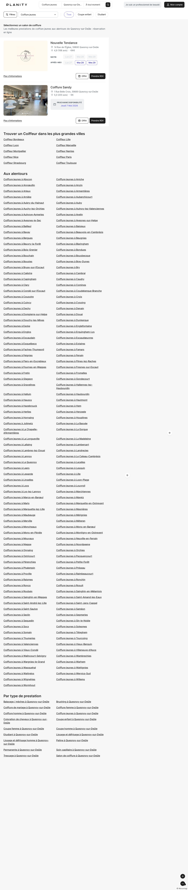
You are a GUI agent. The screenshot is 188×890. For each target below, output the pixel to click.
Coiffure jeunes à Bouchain (19, 255)
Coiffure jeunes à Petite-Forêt (72, 561)
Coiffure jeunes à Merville (18, 520)
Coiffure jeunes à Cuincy (17, 302)
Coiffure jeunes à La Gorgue (72, 429)
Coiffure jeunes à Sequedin (19, 620)
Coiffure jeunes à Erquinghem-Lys (75, 331)
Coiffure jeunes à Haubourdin (72, 394)
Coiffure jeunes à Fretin (17, 372)
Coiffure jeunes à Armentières (73, 191)
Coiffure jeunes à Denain (70, 308)
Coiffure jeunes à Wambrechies (73, 655)
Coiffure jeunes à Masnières (72, 509)
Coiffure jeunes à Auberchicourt (74, 196)
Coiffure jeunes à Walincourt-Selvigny (25, 655)
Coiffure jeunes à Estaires (70, 343)
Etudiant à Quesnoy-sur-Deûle (21, 734)
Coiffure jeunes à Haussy (18, 399)
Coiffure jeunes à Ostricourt (19, 556)
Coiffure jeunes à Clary (16, 284)
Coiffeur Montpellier (15, 151)
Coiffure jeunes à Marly (17, 503)
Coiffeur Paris (64, 157)
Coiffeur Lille (63, 139)
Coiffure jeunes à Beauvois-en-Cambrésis (79, 232)
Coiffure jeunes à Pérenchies (20, 561)
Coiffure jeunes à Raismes (18, 579)
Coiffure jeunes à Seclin (17, 614)
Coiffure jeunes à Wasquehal (20, 667)
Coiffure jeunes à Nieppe (17, 544)
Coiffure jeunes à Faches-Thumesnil (24, 349)
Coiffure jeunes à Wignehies (19, 679)
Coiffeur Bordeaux (14, 139)
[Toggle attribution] (185, 887)
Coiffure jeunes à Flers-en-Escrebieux (25, 361)
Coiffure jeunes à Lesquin (70, 468)
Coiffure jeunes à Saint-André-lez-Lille (25, 603)
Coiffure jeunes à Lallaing (18, 444)
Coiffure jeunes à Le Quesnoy (20, 462)
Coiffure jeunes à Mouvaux (19, 538)
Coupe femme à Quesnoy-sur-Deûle (24, 728)
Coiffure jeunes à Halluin (17, 394)
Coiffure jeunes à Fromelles (71, 372)
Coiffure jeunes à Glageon (18, 378)
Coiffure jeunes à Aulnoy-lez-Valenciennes (80, 208)
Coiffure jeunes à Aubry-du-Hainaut (24, 202)
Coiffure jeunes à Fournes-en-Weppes (25, 367)
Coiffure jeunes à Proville (18, 573)
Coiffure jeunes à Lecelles (70, 462)
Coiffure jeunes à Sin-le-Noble (73, 620)
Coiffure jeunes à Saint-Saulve (21, 608)
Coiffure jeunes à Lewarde (18, 473)
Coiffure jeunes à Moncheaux (20, 526)
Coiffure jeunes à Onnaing (18, 550)
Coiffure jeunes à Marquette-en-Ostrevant (80, 503)
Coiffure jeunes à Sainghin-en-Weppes (25, 597)
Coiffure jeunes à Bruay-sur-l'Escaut (24, 267)
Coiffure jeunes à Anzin (69, 185)
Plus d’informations (13, 76)
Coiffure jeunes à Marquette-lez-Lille (24, 509)
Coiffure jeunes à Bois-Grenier (20, 249)
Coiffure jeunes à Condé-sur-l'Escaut (24, 290)
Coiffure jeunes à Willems (70, 679)
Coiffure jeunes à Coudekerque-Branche (79, 290)
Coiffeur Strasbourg (15, 162)
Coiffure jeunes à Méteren (70, 520)
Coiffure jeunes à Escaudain (19, 337)
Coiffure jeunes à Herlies (17, 411)
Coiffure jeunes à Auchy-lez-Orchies (24, 208)
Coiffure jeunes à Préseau (70, 567)
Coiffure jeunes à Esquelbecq (20, 343)
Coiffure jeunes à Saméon (70, 608)
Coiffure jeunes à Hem (68, 405)
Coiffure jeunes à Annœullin (19, 185)
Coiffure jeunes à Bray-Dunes (72, 261)
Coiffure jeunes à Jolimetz (18, 423)
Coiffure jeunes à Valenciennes (21, 644)
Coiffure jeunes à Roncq (17, 585)
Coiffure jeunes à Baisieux (70, 226)
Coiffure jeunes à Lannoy (18, 456)
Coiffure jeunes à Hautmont (71, 399)
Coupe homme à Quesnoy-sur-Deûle (76, 728)
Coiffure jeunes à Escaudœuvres (74, 337)
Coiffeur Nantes (65, 151)
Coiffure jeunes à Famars (70, 349)
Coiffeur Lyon (11, 145)
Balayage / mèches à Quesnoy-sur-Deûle (26, 701)
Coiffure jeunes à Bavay (17, 232)
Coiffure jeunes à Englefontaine (74, 326)
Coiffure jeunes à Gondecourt (73, 378)
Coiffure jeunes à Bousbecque (73, 255)
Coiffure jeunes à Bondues (71, 249)
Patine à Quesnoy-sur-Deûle (72, 740)
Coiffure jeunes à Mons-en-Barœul (75, 526)
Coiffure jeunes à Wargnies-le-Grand (24, 661)
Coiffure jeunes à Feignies (18, 355)
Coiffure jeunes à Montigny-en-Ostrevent (79, 532)
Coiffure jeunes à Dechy (17, 308)
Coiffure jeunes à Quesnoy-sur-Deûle (77, 713)
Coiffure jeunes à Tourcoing (72, 638)
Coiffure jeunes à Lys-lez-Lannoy (22, 491)
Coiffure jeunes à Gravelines (19, 384)
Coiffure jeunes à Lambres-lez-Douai (24, 450)
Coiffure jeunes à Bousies (18, 261)
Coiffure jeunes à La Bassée (71, 423)
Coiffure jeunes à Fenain (69, 355)
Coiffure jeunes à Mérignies (71, 515)
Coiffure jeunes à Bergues (18, 238)
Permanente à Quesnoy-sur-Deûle (23, 749)
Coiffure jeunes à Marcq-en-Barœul (23, 497)
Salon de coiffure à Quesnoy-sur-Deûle (78, 755)
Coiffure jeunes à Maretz (70, 497)
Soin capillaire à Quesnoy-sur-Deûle (76, 749)
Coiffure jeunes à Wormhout (19, 685)
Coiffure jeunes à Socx (16, 626)
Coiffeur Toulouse (66, 162)
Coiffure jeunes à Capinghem (20, 279)
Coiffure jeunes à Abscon (18, 179)
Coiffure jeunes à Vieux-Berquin (74, 644)
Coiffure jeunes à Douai (69, 314)
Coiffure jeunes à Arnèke (17, 196)
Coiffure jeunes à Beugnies (71, 238)
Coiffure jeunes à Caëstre (18, 273)
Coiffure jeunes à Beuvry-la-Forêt (22, 243)
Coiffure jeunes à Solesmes (71, 626)
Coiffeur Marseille (66, 145)
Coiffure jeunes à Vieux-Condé (21, 649)
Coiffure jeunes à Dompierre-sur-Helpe (25, 314)
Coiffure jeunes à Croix (69, 296)
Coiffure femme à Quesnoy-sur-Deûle (77, 707)
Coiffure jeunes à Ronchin (70, 579)
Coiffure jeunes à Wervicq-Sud (73, 673)
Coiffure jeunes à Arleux (17, 191)
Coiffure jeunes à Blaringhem (72, 243)
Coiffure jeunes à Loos (16, 485)
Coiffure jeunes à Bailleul (17, 226)
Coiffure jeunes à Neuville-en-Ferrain (77, 538)
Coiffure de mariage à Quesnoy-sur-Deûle (27, 707)
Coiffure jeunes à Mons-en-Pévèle (23, 532)
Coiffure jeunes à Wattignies (72, 667)
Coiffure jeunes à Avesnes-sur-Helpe (77, 220)
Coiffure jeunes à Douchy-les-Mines (24, 320)
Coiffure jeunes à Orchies (70, 550)
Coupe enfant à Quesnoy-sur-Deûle (76, 719)
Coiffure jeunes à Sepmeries (72, 614)
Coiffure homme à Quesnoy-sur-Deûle (25, 713)
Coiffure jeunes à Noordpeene (73, 544)
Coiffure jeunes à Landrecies (72, 450)
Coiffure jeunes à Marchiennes (73, 491)
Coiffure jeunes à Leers (17, 468)
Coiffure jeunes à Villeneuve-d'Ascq (76, 649)
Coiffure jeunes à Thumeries (19, 638)
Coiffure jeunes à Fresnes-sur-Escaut (77, 367)
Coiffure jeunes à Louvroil (70, 485)
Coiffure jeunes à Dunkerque (72, 320)
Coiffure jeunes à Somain (18, 632)
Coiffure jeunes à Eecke (17, 326)
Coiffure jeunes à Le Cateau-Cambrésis (78, 456)
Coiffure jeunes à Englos (17, 331)
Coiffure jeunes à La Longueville (22, 438)
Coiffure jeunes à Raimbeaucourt (74, 573)
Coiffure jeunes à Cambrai (70, 273)
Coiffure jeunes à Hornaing (19, 417)
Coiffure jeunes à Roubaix (18, 591)
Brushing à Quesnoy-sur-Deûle (73, 701)
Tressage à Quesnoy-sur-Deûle (21, 755)
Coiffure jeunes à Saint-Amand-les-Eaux (79, 597)
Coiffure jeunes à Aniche (70, 179)
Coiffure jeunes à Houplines (72, 417)
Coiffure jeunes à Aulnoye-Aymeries (24, 214)
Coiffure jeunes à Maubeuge (19, 515)
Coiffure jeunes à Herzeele (71, 411)
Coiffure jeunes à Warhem (70, 661)
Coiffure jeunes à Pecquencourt (74, 556)
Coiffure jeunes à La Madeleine (73, 438)
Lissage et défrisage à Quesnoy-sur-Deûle (80, 734)
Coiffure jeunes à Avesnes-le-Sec (22, 220)
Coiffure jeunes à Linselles (18, 479)
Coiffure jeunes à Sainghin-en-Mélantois (79, 591)
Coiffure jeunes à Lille (68, 473)
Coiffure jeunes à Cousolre (19, 296)
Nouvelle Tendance (64, 43)
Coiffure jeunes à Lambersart (72, 444)
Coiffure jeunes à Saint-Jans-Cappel (76, 603)
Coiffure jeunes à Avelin (69, 214)
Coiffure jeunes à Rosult (69, 585)
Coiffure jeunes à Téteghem (71, 632)
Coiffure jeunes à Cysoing (70, 302)
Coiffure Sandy (61, 87)
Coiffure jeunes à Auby (69, 202)
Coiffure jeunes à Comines (71, 284)
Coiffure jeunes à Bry (68, 267)
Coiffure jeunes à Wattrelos (19, 673)
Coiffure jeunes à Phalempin (19, 567)
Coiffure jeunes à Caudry (70, 279)
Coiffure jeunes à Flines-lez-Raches (76, 361)
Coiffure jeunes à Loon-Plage (72, 479)
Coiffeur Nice (11, 157)
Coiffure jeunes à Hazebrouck (20, 405)
